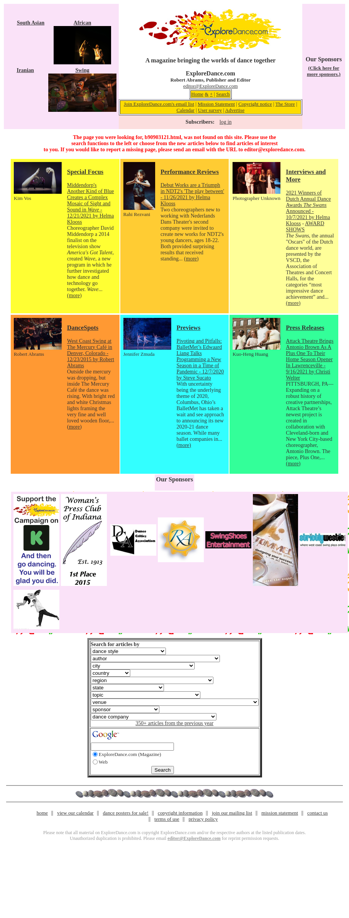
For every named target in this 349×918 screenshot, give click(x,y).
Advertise (235, 110)
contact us (317, 813)
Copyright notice (255, 104)
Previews (188, 327)
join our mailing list (232, 813)
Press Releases (305, 327)
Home (197, 94)
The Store (285, 104)
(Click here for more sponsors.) (324, 71)
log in (225, 122)
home (42, 813)
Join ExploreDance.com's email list (159, 104)
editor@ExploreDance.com (210, 86)
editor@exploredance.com (274, 149)
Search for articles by (115, 644)
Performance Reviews (190, 171)
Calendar (186, 110)
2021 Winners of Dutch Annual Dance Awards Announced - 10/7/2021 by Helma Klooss (308, 208)
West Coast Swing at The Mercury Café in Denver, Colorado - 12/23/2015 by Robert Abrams (90, 353)
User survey (210, 110)
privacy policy (203, 819)
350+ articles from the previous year (174, 723)
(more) (74, 295)
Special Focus (85, 171)
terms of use (166, 819)
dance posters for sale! (125, 813)
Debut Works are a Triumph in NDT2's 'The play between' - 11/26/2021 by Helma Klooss (192, 194)
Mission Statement (216, 104)
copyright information (180, 813)
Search (222, 94)
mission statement (279, 813)
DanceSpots (82, 327)
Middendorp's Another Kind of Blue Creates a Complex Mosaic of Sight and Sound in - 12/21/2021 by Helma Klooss (90, 203)
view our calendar (75, 813)
